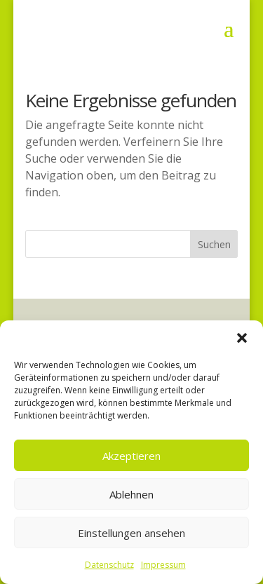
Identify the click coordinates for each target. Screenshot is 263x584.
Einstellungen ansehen (131, 533)
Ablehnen (131, 494)
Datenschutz (109, 565)
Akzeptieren (131, 456)
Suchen (214, 244)
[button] (242, 338)
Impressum (163, 565)
